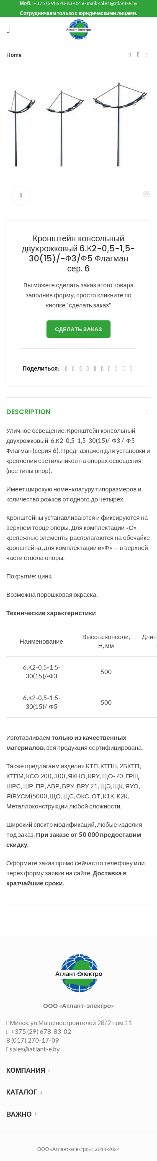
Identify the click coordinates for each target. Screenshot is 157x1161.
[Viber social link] (130, 368)
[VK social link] (116, 368)
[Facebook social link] (66, 368)
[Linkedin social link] (94, 368)
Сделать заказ (78, 329)
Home (14, 54)
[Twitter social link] (73, 368)
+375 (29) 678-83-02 (40, 1031)
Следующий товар (146, 55)
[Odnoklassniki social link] (102, 368)
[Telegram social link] (123, 368)
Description (28, 412)
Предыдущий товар (130, 55)
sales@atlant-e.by (35, 1049)
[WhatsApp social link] (109, 368)
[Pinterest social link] (87, 368)
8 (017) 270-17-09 (32, 1040)
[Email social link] (80, 368)
